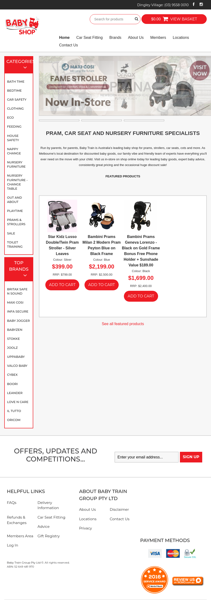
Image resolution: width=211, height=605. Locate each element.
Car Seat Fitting (89, 38)
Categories (19, 65)
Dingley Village (163, 5)
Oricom (13, 420)
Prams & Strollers (16, 222)
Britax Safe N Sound (17, 291)
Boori (12, 384)
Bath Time (15, 81)
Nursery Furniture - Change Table (17, 182)
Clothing (15, 108)
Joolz (12, 348)
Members (158, 38)
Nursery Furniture (16, 164)
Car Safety (17, 99)
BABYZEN (14, 330)
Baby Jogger (18, 321)
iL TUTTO (14, 411)
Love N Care (17, 402)
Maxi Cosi (15, 302)
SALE (11, 233)
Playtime (15, 211)
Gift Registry (49, 536)
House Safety (13, 138)
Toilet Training (15, 244)
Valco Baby (17, 365)
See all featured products (123, 324)
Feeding (14, 126)
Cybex (12, 374)
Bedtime (14, 90)
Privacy (85, 528)
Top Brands (20, 269)
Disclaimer (119, 509)
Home (64, 38)
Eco (10, 117)
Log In (12, 545)
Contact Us (68, 45)
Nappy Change (14, 151)
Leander (15, 393)
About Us (136, 38)
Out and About (14, 200)
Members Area (20, 536)
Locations (181, 38)
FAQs (11, 502)
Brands (115, 38)
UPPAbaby (16, 357)
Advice (44, 526)
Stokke (13, 339)
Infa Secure (17, 311)
